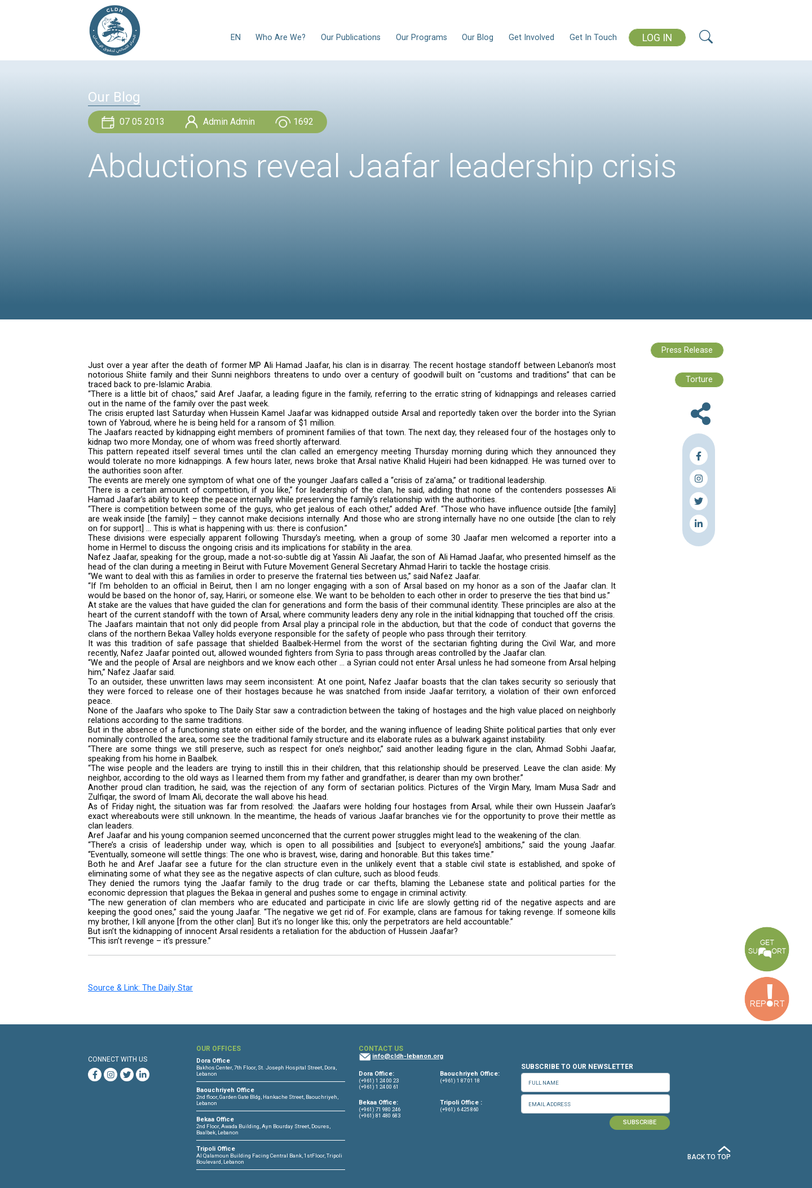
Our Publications (351, 37)
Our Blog (477, 37)
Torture (699, 379)
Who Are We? (280, 37)
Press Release (687, 350)
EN (236, 37)
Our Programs (421, 37)
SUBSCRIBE (639, 1122)
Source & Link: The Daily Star (140, 988)
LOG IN (657, 37)
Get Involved (531, 37)
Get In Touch (593, 37)
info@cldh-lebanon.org (407, 1056)
